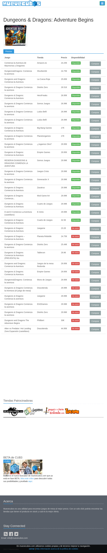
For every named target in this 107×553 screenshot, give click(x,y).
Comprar (95, 64)
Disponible (76, 63)
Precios (8, 51)
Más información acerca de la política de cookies (57, 549)
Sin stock (75, 228)
